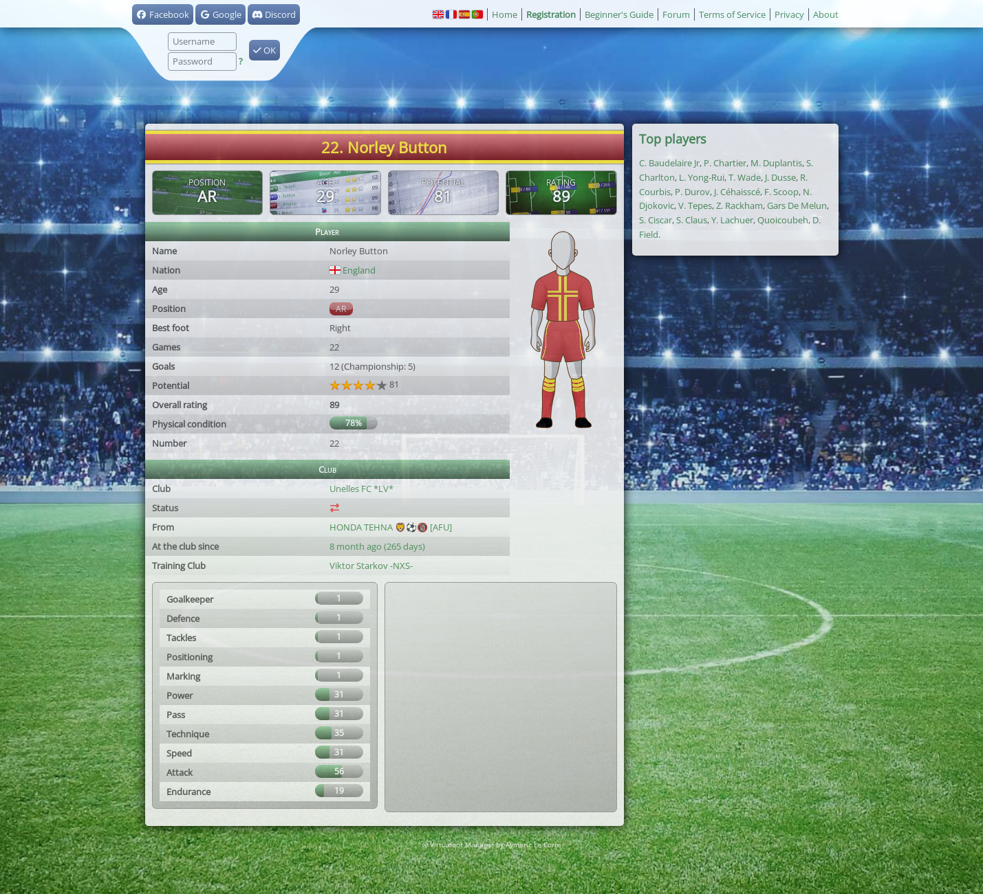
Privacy (789, 14)
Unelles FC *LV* (361, 488)
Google (220, 14)
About (826, 14)
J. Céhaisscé (737, 192)
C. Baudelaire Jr (669, 163)
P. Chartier (725, 163)
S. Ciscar (655, 220)
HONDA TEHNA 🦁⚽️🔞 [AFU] (391, 527)
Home (504, 14)
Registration (551, 14)
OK (264, 50)
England (353, 270)
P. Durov (692, 192)
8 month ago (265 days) (377, 546)
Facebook (162, 14)
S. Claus (691, 220)
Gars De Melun (797, 205)
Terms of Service (732, 14)
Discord (274, 14)
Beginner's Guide (619, 14)
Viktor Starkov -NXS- (371, 565)
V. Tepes (695, 205)
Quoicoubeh (782, 220)
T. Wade (744, 177)
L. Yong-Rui (701, 177)
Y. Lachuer (732, 220)
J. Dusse (780, 177)
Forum (676, 14)
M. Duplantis (776, 163)
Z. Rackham (739, 205)
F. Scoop (781, 192)
